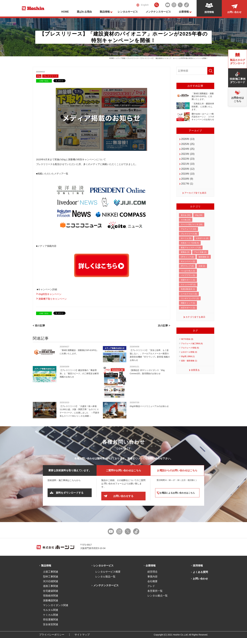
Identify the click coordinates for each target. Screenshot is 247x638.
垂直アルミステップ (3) (191, 247)
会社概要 (152, 581)
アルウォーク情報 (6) (190, 348)
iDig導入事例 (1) (188, 356)
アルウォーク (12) (188, 229)
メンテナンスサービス (158, 11)
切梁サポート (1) (188, 280)
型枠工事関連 (50, 576)
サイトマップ (82, 634)
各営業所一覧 (155, 591)
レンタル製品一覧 (105, 576)
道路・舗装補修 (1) (189, 361)
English (142, 4)
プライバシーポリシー (51, 634)
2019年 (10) (188, 173)
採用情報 (198, 565)
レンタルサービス (128, 11)
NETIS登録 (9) (187, 339)
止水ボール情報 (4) (189, 352)
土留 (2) (201, 266)
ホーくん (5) (186, 238)
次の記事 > (164, 325)
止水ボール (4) (202, 238)
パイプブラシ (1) (188, 275)
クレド (151, 586)
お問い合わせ (200, 578)
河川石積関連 (50, 581)
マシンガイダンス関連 (55, 605)
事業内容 (152, 576)
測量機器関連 (50, 600)
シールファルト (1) (189, 294)
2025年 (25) (188, 144)
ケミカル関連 (50, 614)
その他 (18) (185, 220)
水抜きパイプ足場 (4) (190, 243)
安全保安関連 (50, 624)
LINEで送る (43, 81)
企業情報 (184, 11)
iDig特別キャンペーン (49, 294)
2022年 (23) (188, 158)
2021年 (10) (188, 163)
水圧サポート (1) (188, 308)
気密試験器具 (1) (188, 289)
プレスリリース (132, 58)
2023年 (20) (188, 154)
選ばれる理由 (84, 11)
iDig (38, 76)
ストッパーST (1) (188, 284)
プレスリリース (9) (189, 234)
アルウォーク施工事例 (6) (192, 343)
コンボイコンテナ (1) (190, 298)
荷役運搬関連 (50, 619)
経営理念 (152, 571)
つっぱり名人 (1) (188, 271)
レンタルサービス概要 (108, 571)
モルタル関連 (50, 610)
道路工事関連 (50, 586)
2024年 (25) (188, 149)
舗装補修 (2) (203, 257)
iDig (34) (198, 215)
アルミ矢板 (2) (200, 252)
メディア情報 (120, 58)
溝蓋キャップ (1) (188, 303)
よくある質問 (200, 572)
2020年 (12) (188, 169)
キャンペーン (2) (188, 261)
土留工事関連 (50, 571)
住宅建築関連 (50, 591)
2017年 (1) (187, 183)
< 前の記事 (39, 325)
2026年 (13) (188, 139)
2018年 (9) (187, 178)
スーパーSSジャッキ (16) (191, 224)
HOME (65, 11)
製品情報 (105, 11)
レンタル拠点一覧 (157, 595)
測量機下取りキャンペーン (52, 298)
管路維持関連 (50, 595)
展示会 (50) (185, 215)
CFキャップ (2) (187, 257)
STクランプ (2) (187, 266)
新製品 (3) (185, 252)
